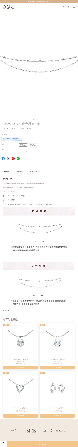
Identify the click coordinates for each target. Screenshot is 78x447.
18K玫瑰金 (32, 145)
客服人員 (42, 204)
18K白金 (23, 145)
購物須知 (20, 171)
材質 (3, 144)
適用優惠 (4, 134)
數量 (3, 150)
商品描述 (6, 171)
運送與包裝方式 (35, 171)
